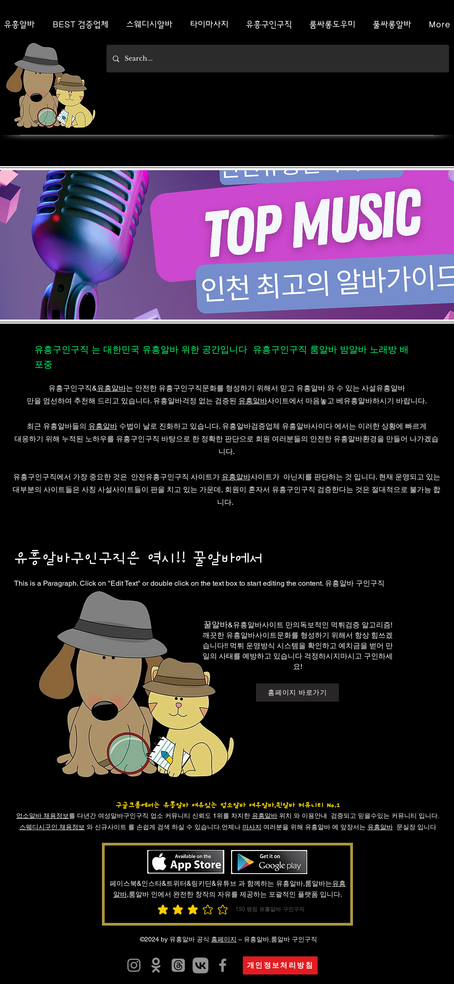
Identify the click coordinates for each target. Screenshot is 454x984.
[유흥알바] (156, 965)
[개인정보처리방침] (280, 965)
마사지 (251, 827)
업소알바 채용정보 (42, 815)
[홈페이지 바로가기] (297, 692)
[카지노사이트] (200, 965)
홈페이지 (224, 939)
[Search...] (277, 58)
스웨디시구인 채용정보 (52, 827)
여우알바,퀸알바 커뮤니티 (286, 805)
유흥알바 (111, 388)
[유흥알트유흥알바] (134, 965)
